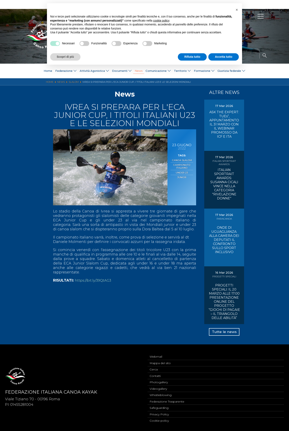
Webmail (156, 353)
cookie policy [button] (161, 20)
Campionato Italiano (182, 166)
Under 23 (182, 171)
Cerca (154, 367)
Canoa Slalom (182, 160)
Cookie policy (159, 420)
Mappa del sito (160, 360)
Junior (181, 175)
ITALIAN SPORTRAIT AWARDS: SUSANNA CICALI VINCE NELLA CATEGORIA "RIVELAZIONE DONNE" (224, 184)
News (138, 71)
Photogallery (159, 380)
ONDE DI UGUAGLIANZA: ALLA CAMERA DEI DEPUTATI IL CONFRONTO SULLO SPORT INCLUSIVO (224, 240)
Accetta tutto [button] (223, 56)
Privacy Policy (159, 414)
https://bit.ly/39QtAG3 (94, 280)
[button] (237, 10)
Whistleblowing (161, 394)
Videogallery (158, 387)
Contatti (155, 373)
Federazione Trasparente (167, 400)
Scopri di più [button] (65, 56)
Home (37, 71)
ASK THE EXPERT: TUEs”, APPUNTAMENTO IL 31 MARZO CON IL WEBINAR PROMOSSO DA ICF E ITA (224, 124)
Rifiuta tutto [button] (192, 56)
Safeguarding (159, 407)
